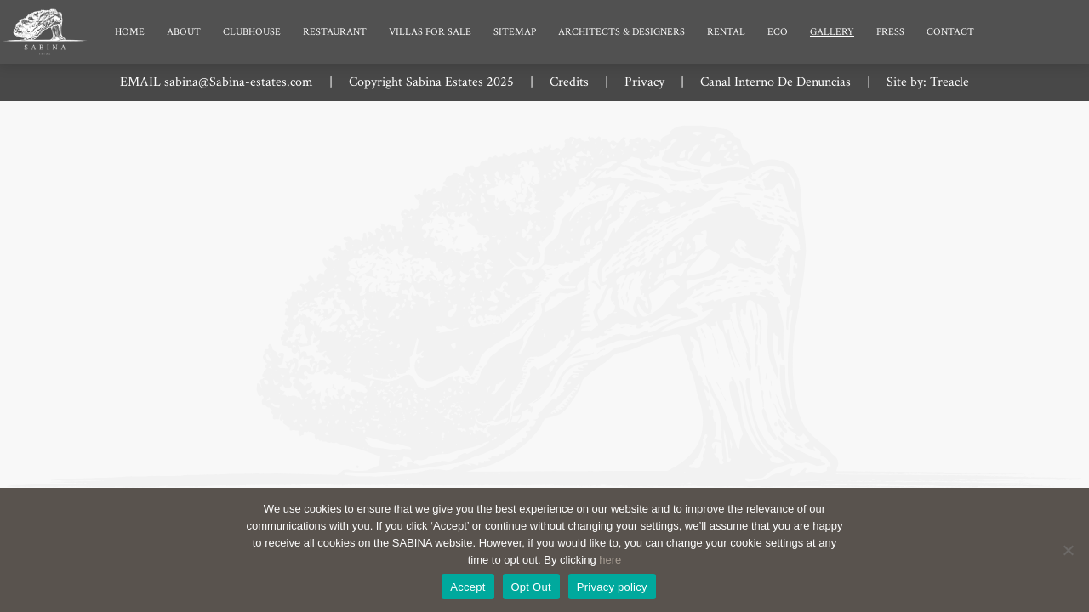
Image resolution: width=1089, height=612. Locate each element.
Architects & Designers (621, 32)
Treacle (949, 82)
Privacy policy (612, 587)
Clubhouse (252, 32)
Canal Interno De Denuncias (775, 82)
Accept (467, 587)
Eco (777, 32)
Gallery (832, 32)
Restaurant (335, 32)
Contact (950, 32)
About (184, 32)
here (610, 559)
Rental (726, 32)
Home (130, 32)
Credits (569, 82)
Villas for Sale (430, 32)
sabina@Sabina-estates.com (238, 82)
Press (890, 32)
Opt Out (531, 587)
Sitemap (514, 32)
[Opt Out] (1067, 549)
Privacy (644, 82)
